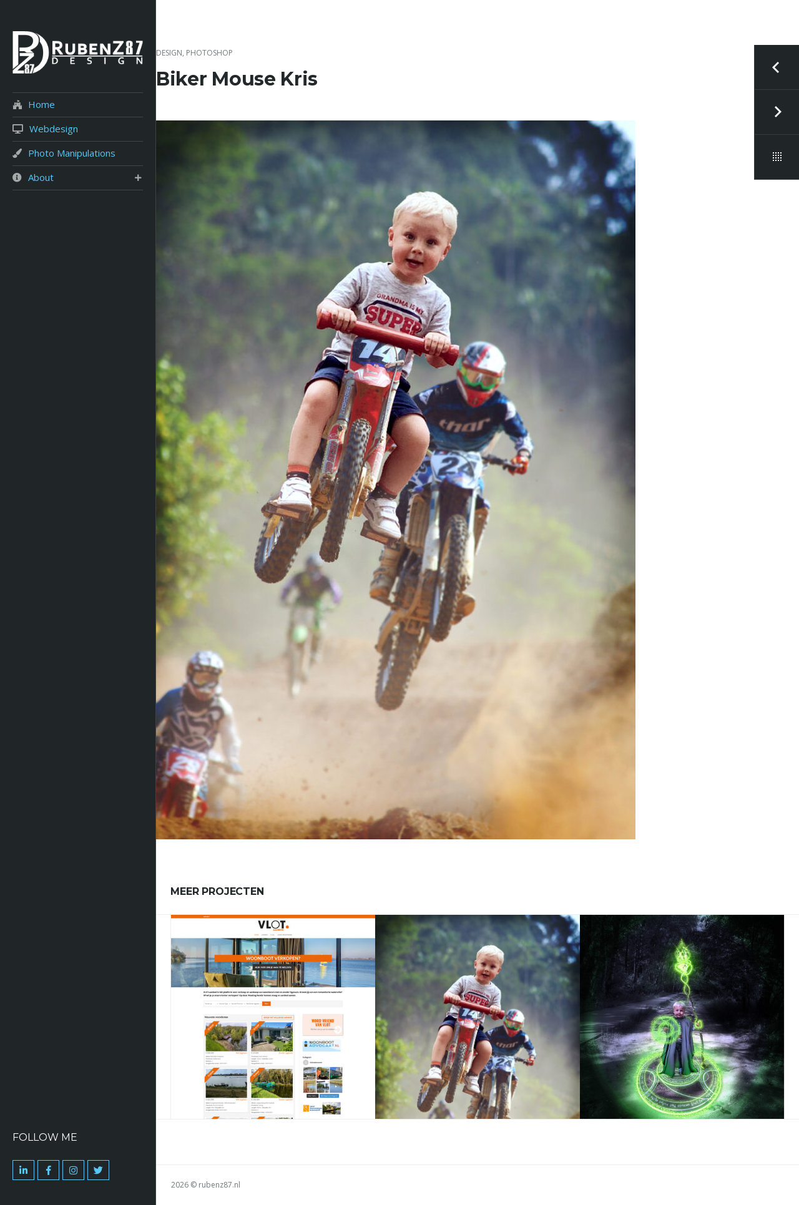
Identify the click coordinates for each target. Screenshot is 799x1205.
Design (169, 52)
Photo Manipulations (71, 153)
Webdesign (53, 129)
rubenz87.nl (219, 1184)
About (41, 177)
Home (41, 104)
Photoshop (209, 52)
